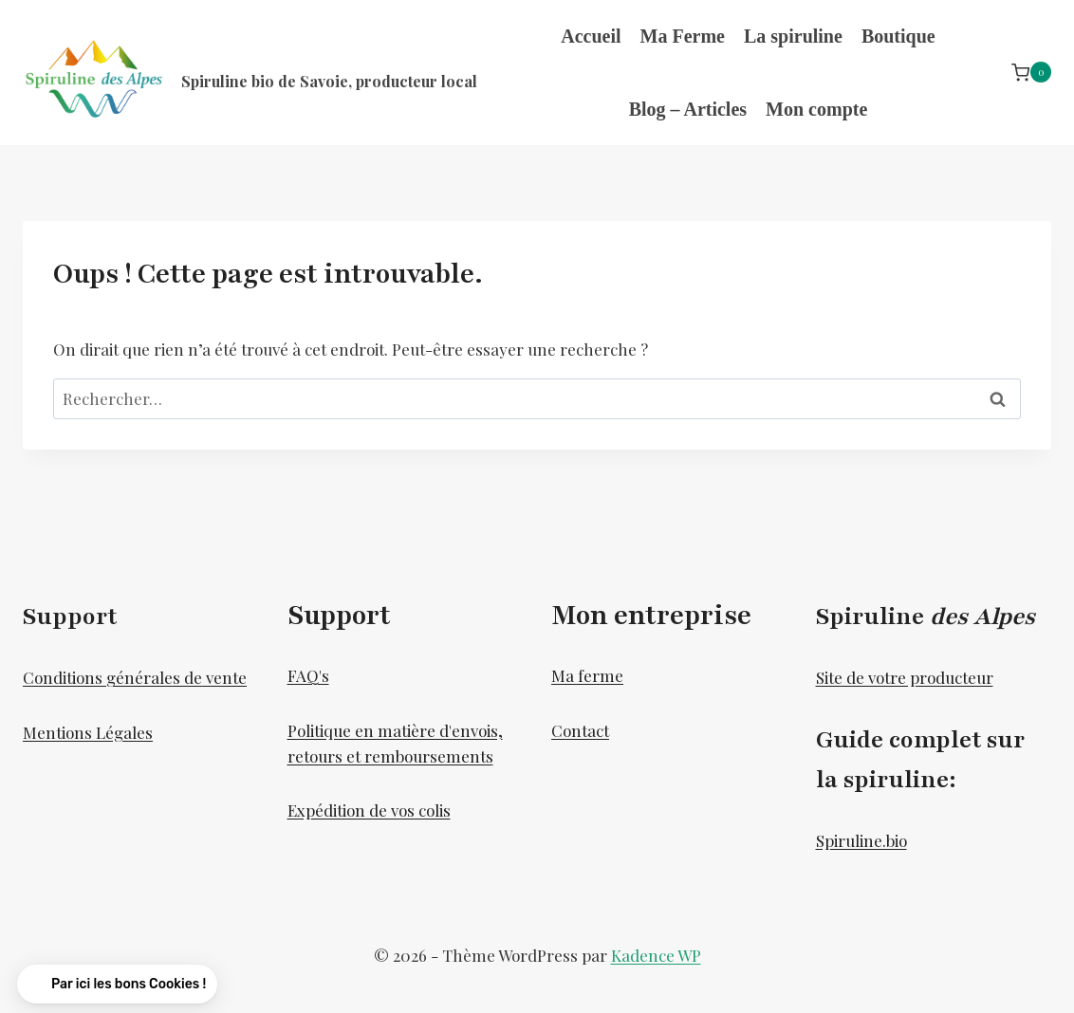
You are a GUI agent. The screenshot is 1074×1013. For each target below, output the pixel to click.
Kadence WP (656, 955)
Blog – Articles (688, 109)
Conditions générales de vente (135, 677)
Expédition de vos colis (369, 810)
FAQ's (308, 675)
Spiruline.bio (861, 840)
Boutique (898, 36)
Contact (580, 730)
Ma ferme (587, 675)
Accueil (590, 36)
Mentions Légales (88, 732)
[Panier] (1031, 72)
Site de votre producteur (904, 677)
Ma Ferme (682, 36)
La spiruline (793, 36)
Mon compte (816, 109)
